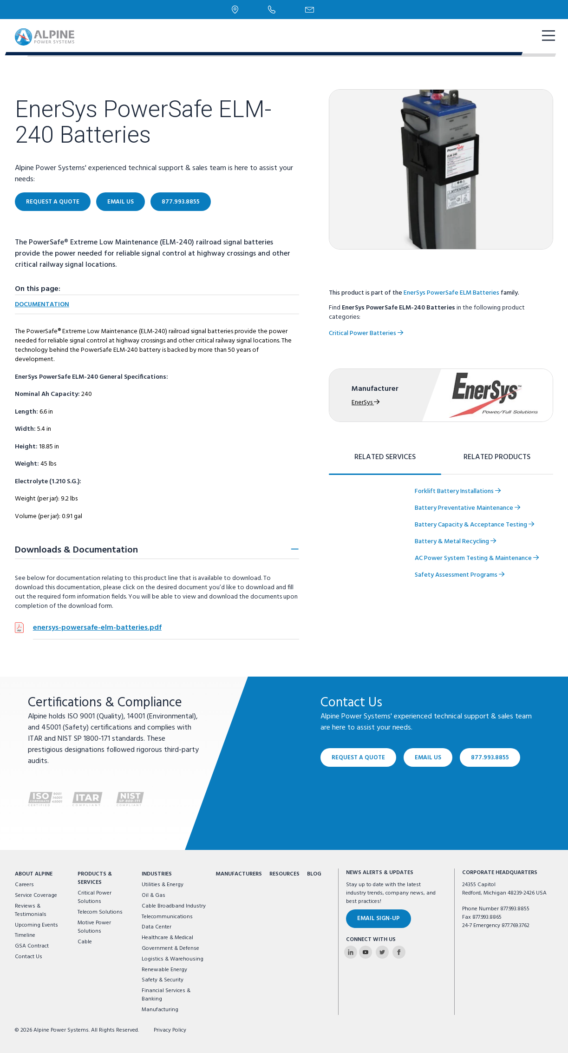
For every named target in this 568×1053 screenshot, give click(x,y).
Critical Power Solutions (94, 897)
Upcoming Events (36, 925)
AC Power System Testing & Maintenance (477, 558)
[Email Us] (309, 10)
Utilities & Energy (162, 884)
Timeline (25, 935)
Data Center (156, 927)
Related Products (497, 457)
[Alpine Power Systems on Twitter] (382, 952)
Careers (24, 884)
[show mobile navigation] (547, 36)
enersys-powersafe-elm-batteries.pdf (97, 627)
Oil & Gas (153, 895)
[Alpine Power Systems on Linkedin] (350, 952)
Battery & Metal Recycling (455, 541)
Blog (314, 874)
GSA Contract (32, 946)
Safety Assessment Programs (459, 575)
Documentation (42, 304)
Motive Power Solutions (94, 927)
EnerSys (365, 402)
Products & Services (95, 878)
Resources (284, 874)
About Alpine (33, 874)
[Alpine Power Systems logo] (44, 37)
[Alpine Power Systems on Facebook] (398, 952)
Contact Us (28, 956)
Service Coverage (36, 895)
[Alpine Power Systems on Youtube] (365, 952)
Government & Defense (170, 948)
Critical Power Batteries (366, 333)
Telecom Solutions (100, 912)
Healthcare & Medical (167, 937)
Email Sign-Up (378, 918)
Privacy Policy (170, 1030)
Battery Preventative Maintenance (467, 508)
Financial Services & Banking (166, 995)
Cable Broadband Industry (174, 906)
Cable (85, 942)
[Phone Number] (271, 9)
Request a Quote (52, 202)
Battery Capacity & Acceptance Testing (474, 525)
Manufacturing (160, 1009)
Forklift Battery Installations (458, 491)
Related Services (385, 457)
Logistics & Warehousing (172, 959)
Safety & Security (162, 980)
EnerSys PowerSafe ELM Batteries (451, 293)
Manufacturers (238, 874)
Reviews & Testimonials (30, 910)
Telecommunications (167, 916)
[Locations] (235, 9)
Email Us (120, 202)
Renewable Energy (164, 969)
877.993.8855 (181, 202)
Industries (157, 874)
